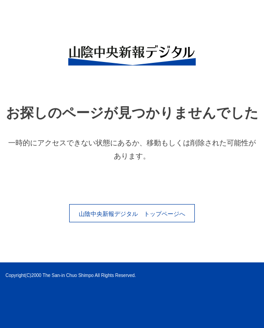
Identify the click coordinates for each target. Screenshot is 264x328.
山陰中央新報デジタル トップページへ (132, 213)
